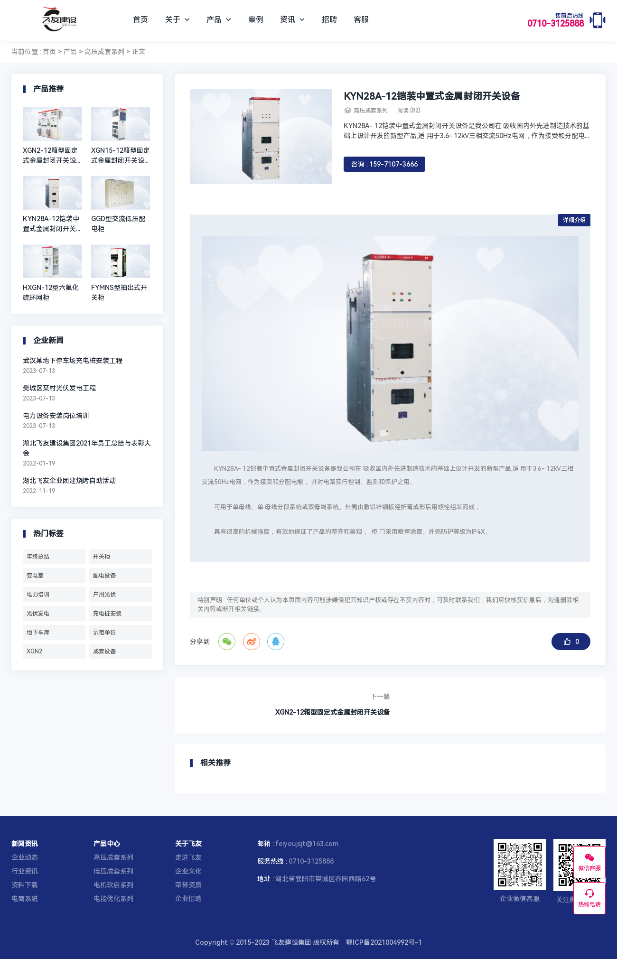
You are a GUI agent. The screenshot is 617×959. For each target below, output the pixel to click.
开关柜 (101, 556)
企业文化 (188, 871)
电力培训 (38, 594)
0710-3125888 (555, 20)
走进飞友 (188, 857)
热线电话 (589, 898)
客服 (361, 20)
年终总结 (38, 556)
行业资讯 (24, 871)
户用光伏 (104, 594)
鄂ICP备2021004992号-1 (384, 942)
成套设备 (104, 651)
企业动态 (24, 857)
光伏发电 (38, 613)
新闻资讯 (24, 843)
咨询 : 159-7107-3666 (384, 164)
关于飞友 (188, 843)
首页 (140, 20)
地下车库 (38, 632)
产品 (218, 20)
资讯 (292, 20)
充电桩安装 (107, 613)
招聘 (329, 20)
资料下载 (24, 885)
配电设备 (104, 575)
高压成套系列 (104, 52)
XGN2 (34, 651)
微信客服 (589, 862)
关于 (177, 20)
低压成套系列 (113, 871)
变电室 (35, 575)
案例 (255, 20)
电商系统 (24, 899)
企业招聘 (188, 899)
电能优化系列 (113, 899)
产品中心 (106, 843)
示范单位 (104, 632)
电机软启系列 (113, 885)
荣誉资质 (188, 885)
